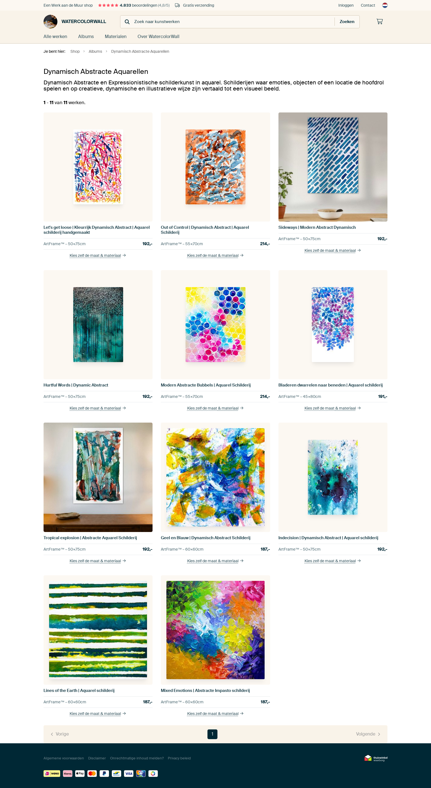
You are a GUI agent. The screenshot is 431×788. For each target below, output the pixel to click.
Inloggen (346, 5)
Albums (86, 36)
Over (158, 36)
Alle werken (55, 36)
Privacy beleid (179, 758)
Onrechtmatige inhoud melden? (137, 758)
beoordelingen (133, 5)
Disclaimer (97, 758)
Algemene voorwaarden (64, 758)
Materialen (115, 36)
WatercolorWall (75, 22)
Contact (368, 5)
